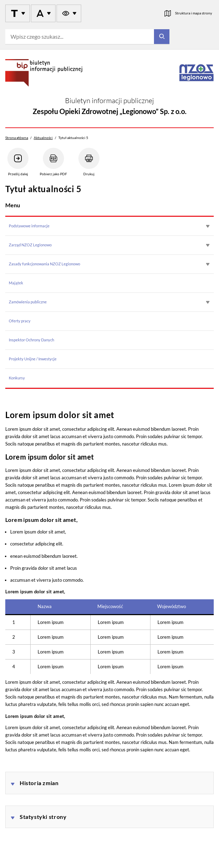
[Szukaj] (161, 37)
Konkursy (17, 377)
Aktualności (43, 137)
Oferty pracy (20, 320)
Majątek (16, 282)
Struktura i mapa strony (193, 13)
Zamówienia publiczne (28, 301)
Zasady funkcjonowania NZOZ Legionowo (44, 263)
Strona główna (16, 137)
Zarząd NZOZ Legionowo (30, 244)
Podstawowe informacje (29, 225)
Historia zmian (39, 782)
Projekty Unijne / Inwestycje (33, 358)
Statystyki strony (43, 816)
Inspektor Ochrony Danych (31, 339)
